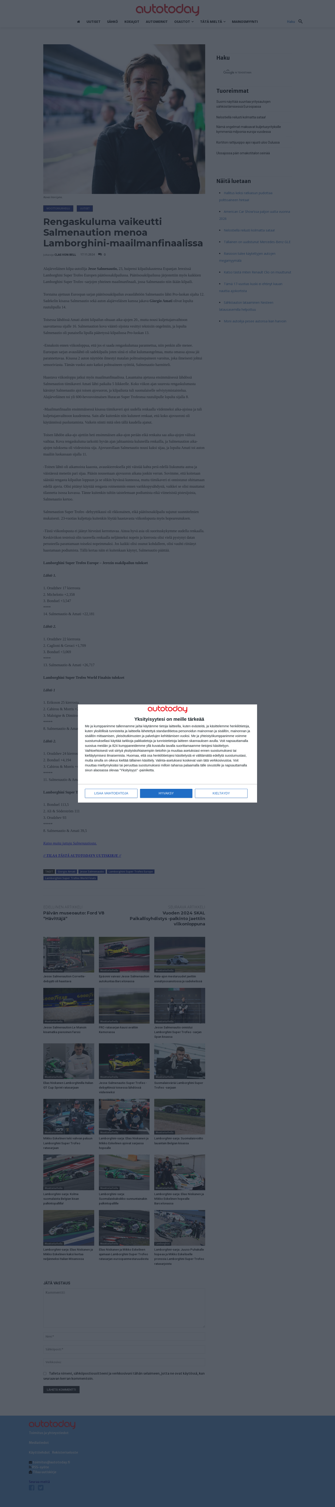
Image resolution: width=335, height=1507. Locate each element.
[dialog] (167, 753)
